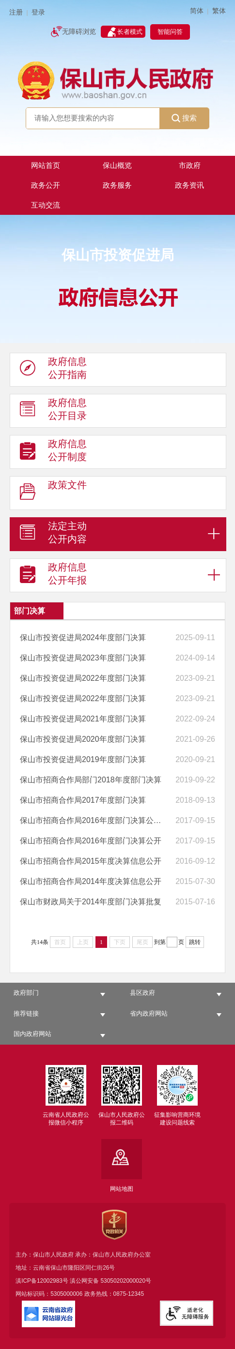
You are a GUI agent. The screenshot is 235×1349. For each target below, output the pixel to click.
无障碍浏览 (79, 31)
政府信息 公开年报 (53, 576)
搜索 (184, 118)
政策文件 (53, 494)
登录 (38, 12)
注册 (16, 12)
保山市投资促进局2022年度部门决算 (83, 678)
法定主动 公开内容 (53, 535)
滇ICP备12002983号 (42, 1280)
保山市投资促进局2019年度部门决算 (83, 759)
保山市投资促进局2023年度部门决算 (83, 658)
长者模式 (129, 31)
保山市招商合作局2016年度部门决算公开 (90, 841)
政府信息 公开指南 (53, 370)
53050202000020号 (126, 1280)
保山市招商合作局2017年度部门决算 (83, 800)
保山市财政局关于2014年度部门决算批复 (90, 902)
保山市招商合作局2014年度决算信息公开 (90, 881)
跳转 (195, 942)
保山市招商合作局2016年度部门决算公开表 (91, 820)
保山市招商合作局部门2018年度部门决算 (90, 780)
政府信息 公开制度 (53, 452)
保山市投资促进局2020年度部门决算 (83, 739)
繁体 (219, 11)
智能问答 (170, 31)
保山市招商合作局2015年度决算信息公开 (90, 861)
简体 (197, 11)
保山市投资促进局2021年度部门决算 (83, 719)
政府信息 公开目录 (53, 411)
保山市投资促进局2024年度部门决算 (83, 637)
